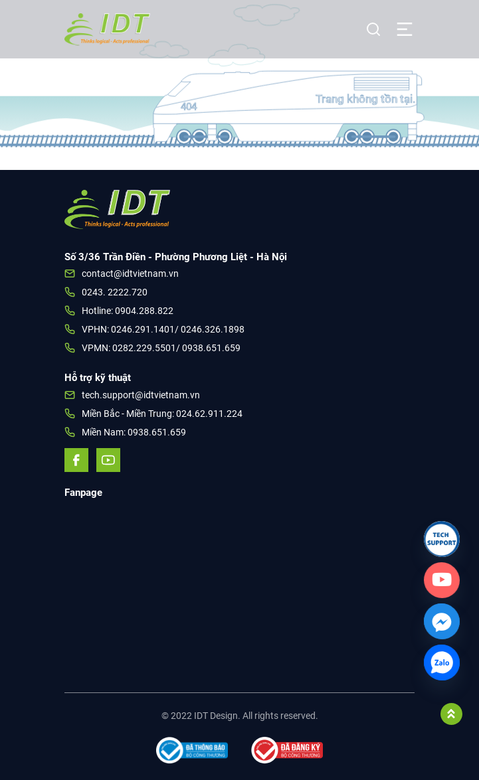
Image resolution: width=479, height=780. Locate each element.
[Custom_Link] (442, 580)
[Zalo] (442, 662)
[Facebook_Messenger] (442, 621)
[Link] (442, 539)
